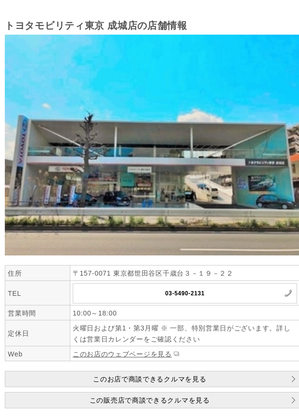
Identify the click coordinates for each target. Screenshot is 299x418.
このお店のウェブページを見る (122, 354)
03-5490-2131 (185, 293)
